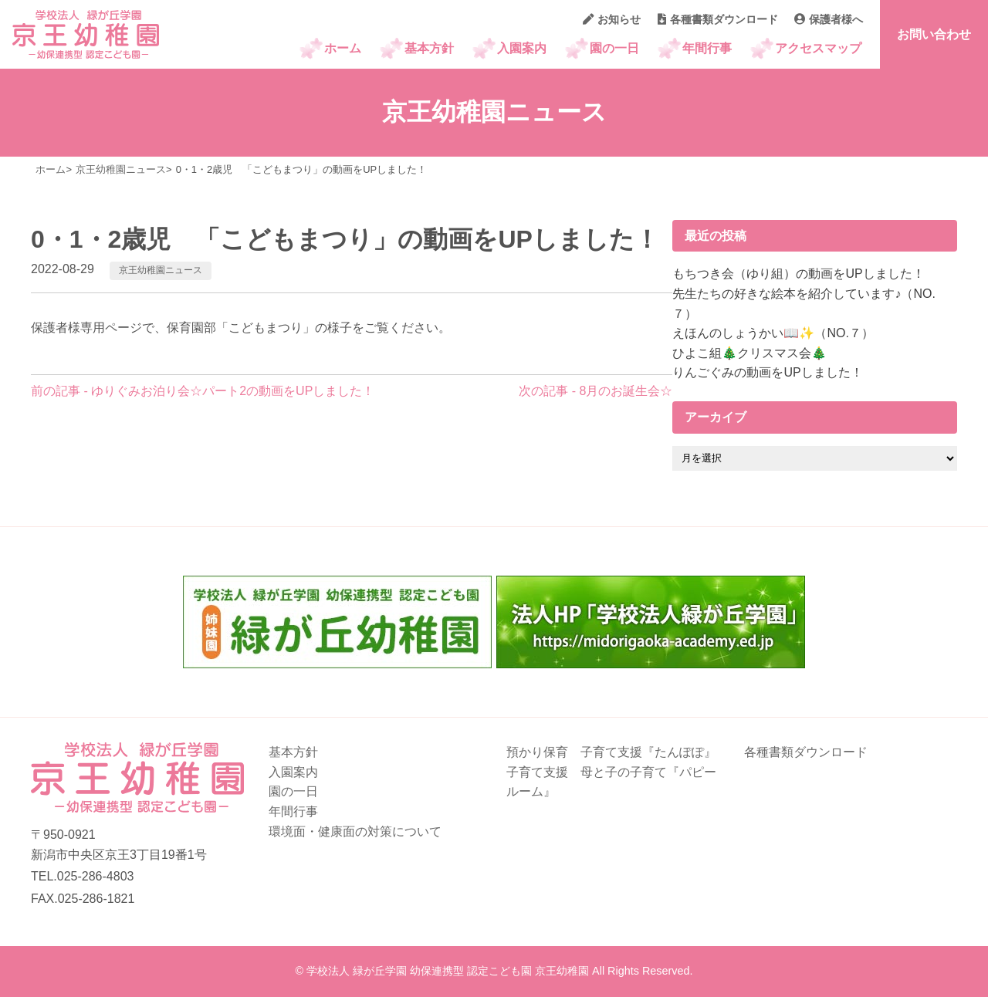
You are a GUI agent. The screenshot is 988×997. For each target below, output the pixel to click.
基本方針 (429, 48)
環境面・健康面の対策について (355, 831)
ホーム (342, 48)
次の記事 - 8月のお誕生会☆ (595, 390)
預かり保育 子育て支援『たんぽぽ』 (611, 752)
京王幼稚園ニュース (160, 270)
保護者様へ (828, 19)
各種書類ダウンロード (718, 19)
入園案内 (521, 48)
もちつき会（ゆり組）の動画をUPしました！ (798, 273)
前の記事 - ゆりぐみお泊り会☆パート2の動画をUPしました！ (202, 390)
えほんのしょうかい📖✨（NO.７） (772, 333)
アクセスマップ (818, 48)
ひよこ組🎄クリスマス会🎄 (749, 353)
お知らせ (612, 19)
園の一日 (614, 48)
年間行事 (707, 48)
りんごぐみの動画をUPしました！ (767, 372)
